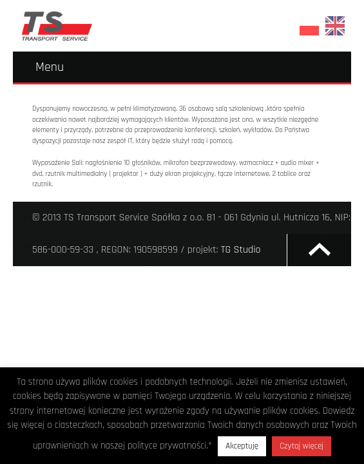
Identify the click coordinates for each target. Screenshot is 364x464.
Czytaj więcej (301, 446)
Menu (49, 67)
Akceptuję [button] (241, 446)
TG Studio (241, 249)
